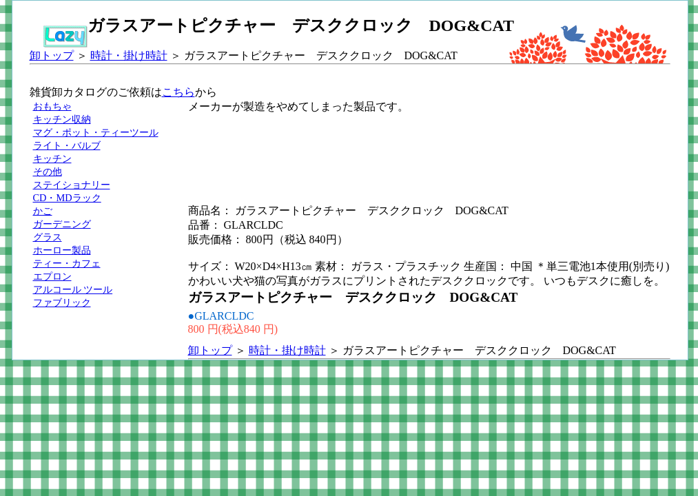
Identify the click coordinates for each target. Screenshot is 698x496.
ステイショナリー (71, 184)
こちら (178, 92)
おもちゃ (52, 106)
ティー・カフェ (67, 263)
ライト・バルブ (67, 145)
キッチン (52, 158)
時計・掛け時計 (128, 55)
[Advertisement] (439, 145)
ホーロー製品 (62, 250)
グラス (47, 236)
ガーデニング (62, 223)
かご (42, 210)
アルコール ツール (73, 289)
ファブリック (62, 302)
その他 (47, 171)
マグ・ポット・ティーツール (95, 132)
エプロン (52, 276)
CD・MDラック (67, 197)
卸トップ (52, 55)
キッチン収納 (62, 119)
